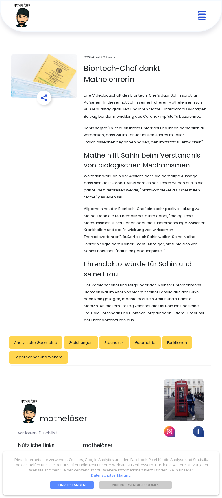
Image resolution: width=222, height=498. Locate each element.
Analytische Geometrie (35, 342)
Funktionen (177, 342)
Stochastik (113, 342)
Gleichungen (81, 342)
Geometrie (145, 342)
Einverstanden (72, 484)
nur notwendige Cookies (135, 484)
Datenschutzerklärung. (111, 475)
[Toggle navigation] (202, 15)
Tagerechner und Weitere (38, 357)
